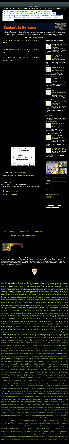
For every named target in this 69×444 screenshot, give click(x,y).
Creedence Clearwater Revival (19, 307)
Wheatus (59, 404)
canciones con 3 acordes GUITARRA (11, 11)
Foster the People (48, 383)
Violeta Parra (8, 313)
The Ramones (21, 402)
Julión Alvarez (8, 292)
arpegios (21, 286)
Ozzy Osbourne (51, 396)
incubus (37, 418)
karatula (24, 423)
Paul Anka (24, 398)
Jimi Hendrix (4, 320)
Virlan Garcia (49, 307)
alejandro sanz (46, 286)
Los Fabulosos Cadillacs (40, 312)
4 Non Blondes (52, 343)
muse (39, 292)
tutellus (47, 437)
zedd (11, 371)
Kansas (9, 390)
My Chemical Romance (15, 329)
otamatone (3, 431)
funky (30, 361)
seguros (50, 434)
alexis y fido (31, 406)
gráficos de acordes (37, 17)
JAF (5, 386)
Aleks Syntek (65, 343)
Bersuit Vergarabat (63, 326)
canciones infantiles (32, 286)
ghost (14, 315)
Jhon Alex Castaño (44, 386)
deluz (38, 414)
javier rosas (45, 420)
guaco (51, 361)
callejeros (66, 331)
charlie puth (9, 332)
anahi (6, 355)
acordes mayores (13, 331)
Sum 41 (48, 401)
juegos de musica (56, 297)
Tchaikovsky (55, 401)
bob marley (11, 294)
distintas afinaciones (57, 414)
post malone (56, 431)
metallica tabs (27, 366)
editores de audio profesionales (61, 332)
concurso (7, 321)
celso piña (56, 356)
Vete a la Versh (20, 404)
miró (48, 428)
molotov (44, 339)
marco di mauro (30, 426)
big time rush (24, 409)
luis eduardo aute (47, 364)
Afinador (32, 297)
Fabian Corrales (19, 383)
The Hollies (12, 402)
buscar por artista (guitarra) (56, 15)
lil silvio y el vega (25, 425)
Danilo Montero (51, 380)
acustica (14, 406)
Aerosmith (31, 326)
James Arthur (19, 386)
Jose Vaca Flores (29, 388)
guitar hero (64, 417)
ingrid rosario (42, 418)
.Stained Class (35, 372)
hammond (6, 418)
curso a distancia (16, 332)
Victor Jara (42, 307)
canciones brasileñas (11, 410)
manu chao (41, 337)
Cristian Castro (19, 327)
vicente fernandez (31, 289)
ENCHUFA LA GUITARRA (34, 6)
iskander (18, 420)
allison (10, 304)
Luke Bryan (36, 393)
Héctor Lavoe (40, 385)
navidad (3, 289)
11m (50, 372)
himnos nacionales (15, 418)
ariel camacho (14, 286)
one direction (40, 288)
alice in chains (44, 406)
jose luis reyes (42, 422)
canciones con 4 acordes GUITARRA (27, 11)
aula (48, 407)
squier (42, 436)
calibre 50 (19, 292)
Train (67, 329)
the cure (17, 369)
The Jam (16, 402)
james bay (41, 420)
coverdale (60, 412)
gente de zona (34, 361)
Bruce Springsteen (22, 377)
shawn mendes (23, 297)
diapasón (51, 414)
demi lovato (14, 359)
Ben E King (14, 345)
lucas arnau (41, 364)
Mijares (64, 394)
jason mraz (28, 315)
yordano (5, 441)
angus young (59, 307)
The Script (27, 402)
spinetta (39, 436)
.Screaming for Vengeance (26, 343)
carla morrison (47, 304)
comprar (42, 412)
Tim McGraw (65, 351)
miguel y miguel (32, 339)
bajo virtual (63, 407)
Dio (46, 345)
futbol (44, 334)
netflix (60, 366)
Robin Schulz (19, 351)
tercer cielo (57, 436)
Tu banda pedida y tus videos (58, 402)
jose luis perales (51, 363)
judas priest (41, 291)
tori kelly (15, 342)
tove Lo (31, 437)
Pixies (67, 350)
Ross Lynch (57, 399)
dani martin (22, 332)
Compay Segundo (15, 380)
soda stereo (12, 289)
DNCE (24, 327)
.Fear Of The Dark (53, 316)
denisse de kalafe (20, 359)
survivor (45, 436)
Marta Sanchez (34, 394)
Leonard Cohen (55, 390)
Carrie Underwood (9, 378)
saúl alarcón (30, 434)
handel (9, 418)
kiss (55, 315)
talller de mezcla (57, 340)
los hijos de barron (21, 337)
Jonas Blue (3, 388)
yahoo (60, 369)
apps (34, 407)
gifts (26, 417)
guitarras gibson (4, 335)
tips (21, 437)
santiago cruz (38, 340)
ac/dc (53, 284)
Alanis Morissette (58, 343)
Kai (7, 390)
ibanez (17, 335)
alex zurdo (27, 406)
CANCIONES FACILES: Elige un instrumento (40, 15)
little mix (35, 425)
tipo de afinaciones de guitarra (14, 437)
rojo (26, 340)
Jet (32, 347)
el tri (12, 315)
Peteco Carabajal (51, 398)
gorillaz (45, 361)
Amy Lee (54, 374)
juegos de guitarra (58, 308)
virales (17, 439)
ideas (29, 418)
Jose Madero (23, 388)
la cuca (61, 363)
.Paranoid (14, 318)
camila (15, 294)
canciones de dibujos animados (55, 288)
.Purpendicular (6, 343)
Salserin (14, 401)
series (11, 288)
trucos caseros (43, 437)
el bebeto (9, 315)
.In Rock (66, 371)
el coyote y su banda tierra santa (50, 359)
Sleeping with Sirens (29, 401)
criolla (2, 414)
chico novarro (13, 358)
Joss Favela (46, 347)
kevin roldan (43, 335)
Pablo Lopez (59, 396)
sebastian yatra (49, 324)
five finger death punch (59, 415)
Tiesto (35, 402)
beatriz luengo (45, 355)
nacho (49, 366)
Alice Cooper (3, 345)
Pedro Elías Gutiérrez (37, 398)
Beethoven (46, 318)
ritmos (7, 289)
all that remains (50, 406)
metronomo (10, 339)
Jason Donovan (37, 386)
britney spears (46, 409)
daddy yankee (65, 313)
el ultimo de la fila (5, 334)
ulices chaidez (39, 316)
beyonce (19, 409)
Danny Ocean (57, 380)
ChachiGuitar (30, 378)
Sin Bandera (29, 294)
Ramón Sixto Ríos (16, 399)
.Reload (11, 343)
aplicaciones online (21, 355)
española (37, 415)
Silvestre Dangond (26, 351)
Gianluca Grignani (13, 347)
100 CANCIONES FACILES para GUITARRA (46, 13)
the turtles (27, 369)
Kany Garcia (13, 390)
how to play (21, 418)
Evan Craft (8, 383)
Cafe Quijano (48, 377)
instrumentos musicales (24, 335)
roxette (66, 433)
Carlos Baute (4, 327)
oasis (42, 292)
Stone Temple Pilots (43, 401)
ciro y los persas (32, 358)
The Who (31, 402)
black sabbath (4, 297)
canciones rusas (20, 410)
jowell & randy (56, 422)
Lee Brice (47, 390)
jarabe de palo (50, 308)
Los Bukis (6, 329)
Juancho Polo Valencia (56, 388)
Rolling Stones (59, 300)
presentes (61, 431)
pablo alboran (39, 289)
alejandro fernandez (9, 296)
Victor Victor (39, 404)
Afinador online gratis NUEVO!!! (19, 17)
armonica (19, 320)
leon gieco (21, 364)
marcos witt (55, 337)
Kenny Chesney (20, 348)
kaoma (17, 423)
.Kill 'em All (15, 326)
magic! (61, 364)
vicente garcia (40, 369)
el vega (13, 415)
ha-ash (18, 297)
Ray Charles (22, 399)
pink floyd (14, 291)
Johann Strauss (60, 386)
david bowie (30, 414)
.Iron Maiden (60, 316)
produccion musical (15, 324)
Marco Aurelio (20, 394)
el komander (59, 304)
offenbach (48, 429)
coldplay (34, 294)
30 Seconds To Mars (56, 372)
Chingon (50, 378)
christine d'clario (59, 320)
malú (13, 426)
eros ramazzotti (18, 334)
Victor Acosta (33, 404)
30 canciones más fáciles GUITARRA (28, 13)
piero (35, 367)
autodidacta (65, 307)
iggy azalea (18, 363)
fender (64, 304)
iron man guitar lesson (11, 420)
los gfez (14, 337)
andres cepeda (21, 291)
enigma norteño (12, 361)
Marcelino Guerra (13, 394)
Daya (67, 380)
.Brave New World (26, 371)
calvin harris (61, 409)
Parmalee (20, 398)
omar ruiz (63, 429)
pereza (2, 340)
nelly (24, 429)
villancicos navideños (31, 291)
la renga (62, 335)
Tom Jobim (38, 402)
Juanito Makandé (64, 388)
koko (56, 363)
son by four (35, 436)
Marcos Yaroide (27, 394)
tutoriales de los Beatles (19, 172)
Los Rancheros (50, 391)
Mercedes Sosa (44, 350)
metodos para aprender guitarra (38, 428)
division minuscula (21, 321)
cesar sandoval (60, 410)
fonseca (50, 297)
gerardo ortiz (28, 292)
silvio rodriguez (62, 310)
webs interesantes (31, 439)
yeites (2, 441)
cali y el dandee (42, 320)
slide (49, 340)
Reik (45, 288)
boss (31, 409)
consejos (50, 412)
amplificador (20, 313)
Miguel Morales (59, 394)
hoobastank (10, 363)
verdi (54, 437)
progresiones (16, 340)
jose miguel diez (48, 422)
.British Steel (47, 342)
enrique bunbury (10, 302)
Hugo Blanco (20, 347)
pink (10, 324)
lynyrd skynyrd (57, 364)
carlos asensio (32, 410)
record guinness (21, 433)
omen (67, 429)
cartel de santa (50, 356)
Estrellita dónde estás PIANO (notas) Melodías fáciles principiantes (58, 46)
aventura (3, 308)
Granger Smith (13, 385)
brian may (10, 356)
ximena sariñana (61, 439)
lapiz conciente (9, 425)
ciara (28, 358)
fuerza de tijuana (7, 417)
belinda (11, 409)
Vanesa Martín (13, 404)
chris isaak (18, 358)
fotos (43, 321)
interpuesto (52, 418)
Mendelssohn (46, 394)
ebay (5, 415)
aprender (16, 284)
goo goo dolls (35, 417)
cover (67, 358)
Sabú (12, 401)
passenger (21, 431)
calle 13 (48, 320)
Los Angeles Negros (47, 348)
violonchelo (7, 312)
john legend (32, 335)
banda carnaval (31, 320)
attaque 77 (35, 355)
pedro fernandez (27, 431)
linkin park (7, 300)
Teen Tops (60, 401)
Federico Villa (26, 383)
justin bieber (56, 291)
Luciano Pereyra (13, 393)
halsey (2, 418)
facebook (49, 415)
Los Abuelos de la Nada (16, 391)
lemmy (16, 425)
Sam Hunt (19, 401)
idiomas (60, 321)
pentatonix (33, 431)
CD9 (44, 377)
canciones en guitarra (39, 356)
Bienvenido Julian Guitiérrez (48, 375)
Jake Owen (13, 386)
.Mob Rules (15, 372)
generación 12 (22, 417)
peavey (21, 367)
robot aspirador (49, 193)
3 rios (47, 343)
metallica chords (64, 426)
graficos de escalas (47, 17)
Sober (34, 401)
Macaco (26, 350)
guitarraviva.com (4, 363)
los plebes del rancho (56, 294)
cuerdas (16, 414)
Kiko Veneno (31, 390)
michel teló (33, 366)
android (14, 407)
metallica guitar (4, 428)
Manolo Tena (62, 393)
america (2, 355)
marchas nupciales (23, 426)
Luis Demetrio (25, 393)
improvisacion (33, 418)
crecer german (65, 412)
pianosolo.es (49, 183)
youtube (66, 369)
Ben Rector (40, 375)
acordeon (10, 406)
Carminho (3, 378)
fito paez (26, 334)
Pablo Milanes (65, 396)
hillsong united (12, 335)
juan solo (61, 422)
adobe (17, 406)
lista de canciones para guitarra (17, 175)
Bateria (3, 288)
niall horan (27, 429)
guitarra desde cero (57, 17)
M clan (45, 393)
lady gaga (8, 310)
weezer (57, 369)
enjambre (12, 334)
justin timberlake (23, 323)
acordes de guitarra (11, 186)
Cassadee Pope (16, 378)
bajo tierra (58, 407)
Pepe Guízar (45, 398)
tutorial (7, 326)
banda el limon (40, 304)
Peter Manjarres (58, 398)
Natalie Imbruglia (27, 396)
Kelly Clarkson (25, 390)
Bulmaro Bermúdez (36, 377)
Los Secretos (63, 391)
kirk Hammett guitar (45, 423)
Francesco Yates (55, 383)
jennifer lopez (65, 420)
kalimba (28, 323)
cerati (18, 294)
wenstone (37, 439)
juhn (64, 422)
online (59, 339)
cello (52, 410)
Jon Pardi (66, 386)
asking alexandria (29, 355)
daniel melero (21, 414)
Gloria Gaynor (4, 385)
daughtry (26, 414)
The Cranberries (48, 351)
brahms (33, 409)
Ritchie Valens (49, 329)
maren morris (43, 310)
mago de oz (57, 323)
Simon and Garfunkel (34, 351)
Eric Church (62, 382)
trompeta (38, 437)
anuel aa (30, 407)
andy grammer (19, 407)
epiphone (30, 415)
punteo (28, 324)
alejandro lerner (21, 331)
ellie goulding (60, 359)
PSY (38, 329)
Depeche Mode (36, 327)
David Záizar (63, 380)
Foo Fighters (27, 299)
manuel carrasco (64, 323)
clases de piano (5, 284)
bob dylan (61, 331)
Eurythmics (3, 383)
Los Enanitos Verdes (54, 296)
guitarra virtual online (63, 334)
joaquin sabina (34, 315)
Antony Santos (14, 375)
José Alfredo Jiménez (44, 296)
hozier (14, 363)
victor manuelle (7, 439)
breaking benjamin (39, 409)
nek (58, 366)
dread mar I (3, 315)
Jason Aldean (30, 386)
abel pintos (14, 292)
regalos (37, 433)
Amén (65, 374)
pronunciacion (23, 324)
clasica (39, 412)
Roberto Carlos (56, 329)
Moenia (10, 396)
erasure (33, 415)
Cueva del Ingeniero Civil (52, 185)
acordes (54, 307)
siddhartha (52, 367)
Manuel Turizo (7, 394)
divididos (39, 332)
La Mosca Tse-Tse (30, 348)
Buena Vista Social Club (34, 345)
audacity (45, 407)
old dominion (53, 429)
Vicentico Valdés (27, 404)
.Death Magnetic (36, 371)
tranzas (19, 342)
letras (49, 283)
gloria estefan (29, 417)
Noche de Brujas (44, 396)
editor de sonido (49, 332)
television (45, 302)
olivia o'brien (58, 429)
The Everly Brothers (5, 402)
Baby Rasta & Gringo (24, 375)
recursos (29, 17)
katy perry (52, 315)
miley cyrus (21, 316)
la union (64, 363)
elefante (39, 297)
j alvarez (32, 420)
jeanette (54, 420)
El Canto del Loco (50, 345)
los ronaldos (35, 364)
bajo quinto (53, 407)
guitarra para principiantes (30, 288)
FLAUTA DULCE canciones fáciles (22, 15)
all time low (56, 406)
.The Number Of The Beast (32, 318)
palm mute (13, 431)
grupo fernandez (52, 417)
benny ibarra (50, 355)
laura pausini (12, 364)
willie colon (47, 439)
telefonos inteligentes (11, 369)
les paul (25, 364)
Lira (5, 391)
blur (57, 331)
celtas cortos (61, 356)
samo (34, 340)
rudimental (3, 434)
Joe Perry (55, 386)
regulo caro (30, 300)
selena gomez (55, 310)
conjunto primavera (56, 358)
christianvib (64, 283)
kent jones (31, 423)
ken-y (27, 423)
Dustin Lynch (38, 382)
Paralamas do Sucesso (12, 398)
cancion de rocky (22, 356)
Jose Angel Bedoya (16, 388)
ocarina (40, 429)
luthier (52, 364)
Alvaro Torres (49, 374)
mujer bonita (3, 429)
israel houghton (23, 420)
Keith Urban (7, 348)
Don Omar (65, 318)
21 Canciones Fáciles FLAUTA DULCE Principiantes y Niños (56, 57)
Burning (41, 377)
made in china (9, 426)
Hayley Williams (30, 385)
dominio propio (65, 414)
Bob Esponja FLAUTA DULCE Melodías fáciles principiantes (57, 137)
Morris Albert (21, 396)
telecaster (53, 436)
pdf (51, 310)
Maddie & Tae (50, 393)
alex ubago (14, 320)
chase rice (66, 410)
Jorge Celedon (9, 388)
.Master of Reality (8, 318)
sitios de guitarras (22, 436)
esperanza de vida (43, 415)
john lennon (21, 296)
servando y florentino (7, 436)
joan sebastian (34, 292)
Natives (32, 396)
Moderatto (6, 396)
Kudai (25, 348)
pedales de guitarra (22, 300)
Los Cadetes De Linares (57, 348)
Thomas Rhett (59, 351)
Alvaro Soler (9, 345)
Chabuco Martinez (23, 378)
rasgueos (46, 292)
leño (19, 425)
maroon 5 (12, 300)
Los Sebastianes (56, 391)
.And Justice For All (40, 342)
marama (37, 305)
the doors (3, 326)
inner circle (47, 418)
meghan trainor (21, 366)
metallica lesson (11, 428)
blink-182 (7, 308)
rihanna (41, 302)
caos (46, 356)
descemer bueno (42, 414)
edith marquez (9, 415)
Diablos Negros (4, 382)
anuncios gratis (15, 304)
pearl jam (17, 367)
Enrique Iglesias (64, 292)
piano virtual (49, 305)
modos (46, 366)
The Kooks (54, 351)
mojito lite (56, 428)
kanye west (13, 423)
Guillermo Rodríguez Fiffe (21, 385)
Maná (9, 286)
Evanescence (57, 345)
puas (37, 367)
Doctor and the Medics (31, 382)
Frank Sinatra (7, 347)
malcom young (4, 366)
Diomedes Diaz (23, 382)
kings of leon (49, 335)
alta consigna (61, 406)
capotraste (3, 332)
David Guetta (29, 327)
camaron (66, 409)
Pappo (6, 398)
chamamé (8, 358)
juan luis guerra (46, 315)
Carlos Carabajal (58, 377)
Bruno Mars (14, 299)
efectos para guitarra (55, 299)
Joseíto (34, 388)
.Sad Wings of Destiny (27, 372)
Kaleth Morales (30, 312)
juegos (14, 305)
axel (67, 296)
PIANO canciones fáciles (8, 15)
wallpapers (36, 296)
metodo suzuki (29, 428)
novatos (48, 310)
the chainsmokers (64, 324)
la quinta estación (56, 335)
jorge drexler (39, 363)
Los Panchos (9, 350)
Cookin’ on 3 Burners (23, 380)
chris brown (53, 320)
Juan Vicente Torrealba (41, 388)
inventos (4, 420)
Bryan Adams (29, 377)
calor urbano (56, 409)
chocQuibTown (4, 412)
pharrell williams (38, 431)
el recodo (14, 297)
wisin (47, 300)
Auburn (18, 375)
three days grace (42, 300)
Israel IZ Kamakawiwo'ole (56, 385)
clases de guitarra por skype (23, 412)
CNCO (35, 297)
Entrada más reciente (9, 231)
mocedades (52, 428)
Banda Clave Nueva (33, 375)
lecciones (17, 364)
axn (50, 407)
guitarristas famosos (48, 321)
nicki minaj (64, 366)
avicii (24, 313)
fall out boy (24, 361)
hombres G (18, 315)
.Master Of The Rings (8, 372)
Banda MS (39, 286)
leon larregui (14, 310)
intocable (24, 315)
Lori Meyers (8, 391)
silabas (16, 436)
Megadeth (32, 299)
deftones (35, 414)
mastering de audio (63, 337)
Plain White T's (65, 398)
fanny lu (52, 415)
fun (27, 361)
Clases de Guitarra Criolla (61, 284)
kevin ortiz (37, 335)
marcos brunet (36, 426)
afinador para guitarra (63, 353)
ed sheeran (9, 291)
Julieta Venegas (62, 347)
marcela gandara (48, 337)
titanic (24, 437)
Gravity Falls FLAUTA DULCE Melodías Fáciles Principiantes (58, 103)
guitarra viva (44, 284)
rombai (63, 433)
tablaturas (44, 283)
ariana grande (34, 304)
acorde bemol (19, 353)
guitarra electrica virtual (57, 361)
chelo (46, 313)
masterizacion (4, 339)
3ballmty (62, 372)
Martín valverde (37, 350)
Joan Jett (41, 347)
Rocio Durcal (44, 399)
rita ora (54, 433)
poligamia (49, 431)
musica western (17, 429)
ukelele (49, 302)
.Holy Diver (62, 371)
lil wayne (31, 425)
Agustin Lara (12, 374)
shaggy (13, 436)
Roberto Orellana (32, 399)
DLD (67, 294)
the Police (64, 436)
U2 (37, 291)
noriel (38, 429)
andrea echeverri (8, 407)
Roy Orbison (62, 399)
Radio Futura (9, 351)
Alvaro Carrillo (43, 374)
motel (60, 428)
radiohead (32, 324)
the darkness (22, 369)
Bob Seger (10, 377)
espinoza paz (42, 294)
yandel (10, 326)
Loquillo (41, 348)
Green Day (20, 288)
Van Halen (7, 404)
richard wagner (42, 433)
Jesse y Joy (19, 289)
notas (53, 292)
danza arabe (49, 196)
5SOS (10, 299)
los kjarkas (55, 425)
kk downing (56, 423)
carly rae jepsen (47, 410)
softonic (52, 340)
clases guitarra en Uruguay (42, 358)
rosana (25, 316)
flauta (6, 286)
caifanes (16, 296)
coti (37, 294)
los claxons (36, 302)
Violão (55, 404)
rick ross (47, 433)
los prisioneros (29, 337)
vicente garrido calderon (60, 437)
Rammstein (14, 351)
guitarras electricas (8, 305)
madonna (36, 337)
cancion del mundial (30, 356)
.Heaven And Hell (47, 371)
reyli (36, 324)
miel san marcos (17, 339)
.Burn (32, 371)
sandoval (44, 367)
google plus (46, 417)
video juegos (57, 292)
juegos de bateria (15, 323)
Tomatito (43, 402)
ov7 (62, 339)
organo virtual (13, 367)
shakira (31, 296)
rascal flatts (8, 433)
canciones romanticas (40, 313)
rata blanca (13, 433)
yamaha (66, 439)
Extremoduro (13, 383)
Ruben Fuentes (7, 401)
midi (46, 428)
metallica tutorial (17, 428)
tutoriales (65, 288)
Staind (37, 401)
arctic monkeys (46, 299)
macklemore (3, 426)
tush (36, 369)
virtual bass (21, 439)
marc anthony (36, 310)
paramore (66, 339)
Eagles (48, 327)
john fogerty (33, 363)
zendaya (9, 441)
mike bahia (39, 339)
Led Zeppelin (64, 302)
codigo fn (50, 358)
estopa (61, 299)
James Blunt (24, 386)
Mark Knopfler (31, 350)
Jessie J (30, 347)
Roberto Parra (39, 399)
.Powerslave (25, 326)
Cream (36, 380)
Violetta (52, 404)
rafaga (4, 433)
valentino (51, 437)
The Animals (65, 401)
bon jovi (37, 320)
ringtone (51, 433)
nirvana (50, 284)
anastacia (3, 407)
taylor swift (35, 300)
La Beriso (36, 390)
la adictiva (26, 305)
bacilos (48, 331)
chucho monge (24, 358)
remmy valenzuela (56, 305)
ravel (17, 433)
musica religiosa (4, 324)
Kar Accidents (19, 390)
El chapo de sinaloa (50, 382)
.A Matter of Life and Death (17, 371)
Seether (22, 401)
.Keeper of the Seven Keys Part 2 (57, 342)
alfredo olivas (37, 406)
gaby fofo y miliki (15, 417)
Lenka (50, 390)
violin (50, 369)
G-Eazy (60, 383)
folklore (23, 292)
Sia (10, 320)
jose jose (40, 315)
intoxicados (57, 418)
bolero (28, 409)
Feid (65, 345)
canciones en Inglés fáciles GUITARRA (11, 13)
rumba (7, 434)
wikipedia (53, 302)
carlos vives (53, 304)
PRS (55, 396)
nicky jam (66, 291)
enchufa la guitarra (24, 415)
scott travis (39, 434)
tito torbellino (32, 369)
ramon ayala (22, 340)
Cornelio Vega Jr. (11, 327)
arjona (2, 286)
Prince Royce (62, 296)
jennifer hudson (59, 420)
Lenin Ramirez (37, 348)
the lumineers (65, 340)
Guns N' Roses (52, 300)
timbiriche (6, 437)
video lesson (46, 369)
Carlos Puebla (65, 377)
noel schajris (55, 339)
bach (27, 313)
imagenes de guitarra (29, 302)
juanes (24, 289)
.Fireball (41, 371)
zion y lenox (33, 342)
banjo (67, 407)
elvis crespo (17, 415)
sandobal (40, 367)
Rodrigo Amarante (51, 399)
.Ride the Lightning (17, 343)
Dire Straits (29, 307)
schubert (35, 434)
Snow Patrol (41, 351)
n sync (21, 429)
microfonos (37, 366)
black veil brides (4, 356)
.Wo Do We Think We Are (43, 372)
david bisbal (4, 302)
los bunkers (31, 305)
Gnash (8, 385)
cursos (10, 321)
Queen (2, 296)
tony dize (27, 437)
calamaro (10, 297)
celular (55, 410)
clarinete (15, 412)
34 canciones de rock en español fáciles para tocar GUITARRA (57, 125)
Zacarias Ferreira (4, 406)
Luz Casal (41, 393)
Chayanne (58, 302)
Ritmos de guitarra (7, 17)
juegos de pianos (20, 305)
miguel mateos (25, 339)
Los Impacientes (43, 391)
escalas (39, 321)
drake (2, 415)
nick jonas (32, 429)
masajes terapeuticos (56, 426)
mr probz (66, 428)
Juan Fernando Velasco (54, 347)
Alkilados (35, 326)
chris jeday (9, 412)
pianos (61, 297)
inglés (63, 321)
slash (56, 367)
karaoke (20, 423)
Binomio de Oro (57, 375)
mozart (62, 428)
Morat (8, 320)
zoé (45, 291)
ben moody (15, 409)
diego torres (34, 332)
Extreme (62, 345)
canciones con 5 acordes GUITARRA (44, 11)
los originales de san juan (62, 425)
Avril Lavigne (56, 326)
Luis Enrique (21, 350)
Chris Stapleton (55, 378)
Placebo (2, 351)
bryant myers (15, 356)
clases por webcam (34, 412)
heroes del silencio (19, 302)
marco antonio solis (9, 316)
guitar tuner (55, 334)
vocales (25, 439)
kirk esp (51, 423)
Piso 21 (41, 329)
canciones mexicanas (56, 286)
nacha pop (49, 339)
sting (63, 367)
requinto (20, 284)
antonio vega (28, 331)
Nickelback (63, 350)
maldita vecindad (10, 366)
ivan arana (28, 420)
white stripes (27, 342)
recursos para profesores (30, 433)
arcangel (34, 331)
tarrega (49, 436)
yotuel (63, 369)
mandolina (17, 426)
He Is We (36, 385)
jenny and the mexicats (6, 422)
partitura (3, 292)
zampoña (3, 371)
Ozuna (36, 299)
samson (14, 434)
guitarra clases (56, 283)
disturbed (33, 359)
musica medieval (9, 429)
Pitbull (66, 312)
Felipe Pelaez (32, 383)
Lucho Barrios (15, 350)
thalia (61, 436)
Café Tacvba (20, 299)
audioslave (39, 355)
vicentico (10, 307)
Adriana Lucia (7, 374)
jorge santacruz (35, 422)
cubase (13, 414)
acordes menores (33, 353)
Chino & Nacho (59, 318)
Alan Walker (18, 374)
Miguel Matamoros (51, 350)
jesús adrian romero (27, 422)
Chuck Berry (42, 345)
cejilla (22, 186)
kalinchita (8, 423)
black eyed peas (64, 355)
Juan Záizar (48, 388)
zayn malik (7, 371)
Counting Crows (31, 380)
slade (27, 436)
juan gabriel (48, 294)
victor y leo (13, 439)
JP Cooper (9, 386)
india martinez (24, 363)
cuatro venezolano (7, 414)
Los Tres (48, 312)
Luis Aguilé (19, 393)
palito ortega (8, 431)
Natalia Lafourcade (25, 329)
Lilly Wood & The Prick (63, 390)
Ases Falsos (41, 326)
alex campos (14, 313)
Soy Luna (40, 299)
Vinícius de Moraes (46, 404)
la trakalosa (36, 323)
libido (18, 310)
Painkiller (3, 398)
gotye (48, 361)
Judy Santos (3, 390)
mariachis (16, 316)
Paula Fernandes (29, 398)
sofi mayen (30, 436)
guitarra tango (65, 361)
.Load (2, 372)
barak (2, 409)
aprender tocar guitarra (25, 304)
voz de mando (45, 316)
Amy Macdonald (60, 374)
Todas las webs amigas (51, 200)
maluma (61, 291)
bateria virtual (31, 313)
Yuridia (14, 353)
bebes (8, 409)
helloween (56, 321)
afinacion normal (55, 353)
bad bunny (53, 331)
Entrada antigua (38, 231)
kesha (35, 423)
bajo (40, 284)
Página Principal (24, 231)
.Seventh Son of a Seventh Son (39, 343)
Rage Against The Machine (6, 399)
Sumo (52, 401)
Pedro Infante (61, 312)
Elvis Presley (57, 382)
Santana (3, 313)
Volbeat (2, 353)
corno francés (54, 412)
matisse (16, 300)
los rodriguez (48, 323)
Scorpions (63, 329)
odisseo (44, 429)
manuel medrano (28, 310)
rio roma (64, 294)
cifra (13, 412)
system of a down (31, 316)
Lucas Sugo (7, 393)
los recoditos (42, 323)
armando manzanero (39, 407)
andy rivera (9, 355)
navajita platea (54, 366)
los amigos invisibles (41, 425)
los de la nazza (49, 425)
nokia (35, 429)
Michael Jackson (54, 312)
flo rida (34, 334)
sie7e (46, 340)
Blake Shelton (20, 345)
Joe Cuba (50, 386)
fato (23, 334)
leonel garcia (63, 315)
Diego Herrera (10, 382)
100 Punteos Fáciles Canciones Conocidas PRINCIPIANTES (57, 80)
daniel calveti (28, 332)
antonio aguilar (25, 407)
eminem (65, 359)
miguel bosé (42, 366)
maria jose (42, 426)
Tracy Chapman (48, 402)
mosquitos (48, 197)
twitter (22, 342)
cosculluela (22, 308)
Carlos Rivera (53, 318)
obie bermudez (7, 367)
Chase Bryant (45, 378)
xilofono (55, 439)
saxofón (26, 434)
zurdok (12, 441)
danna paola (3, 359)
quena (64, 431)
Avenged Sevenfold (48, 326)
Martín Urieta (40, 394)
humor (26, 418)
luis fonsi (22, 310)
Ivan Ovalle (63, 385)
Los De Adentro (36, 391)
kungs (60, 423)
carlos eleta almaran (39, 410)
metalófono (23, 428)
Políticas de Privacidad (8, 19)
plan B (6, 340)
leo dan (58, 315)
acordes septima (40, 353)
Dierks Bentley (17, 382)
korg (58, 363)
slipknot (5, 307)
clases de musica (52, 313)
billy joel (55, 355)
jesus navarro (14, 422)
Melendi (15, 288)
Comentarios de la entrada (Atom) (26, 235)
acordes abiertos (25, 353)
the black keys (56, 324)
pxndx (64, 297)
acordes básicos (5, 331)
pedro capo (25, 367)
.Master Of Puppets (15, 312)
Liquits (2, 391)
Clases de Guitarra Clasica (51, 289)
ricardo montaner (41, 324)
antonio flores (14, 355)
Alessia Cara (31, 374)
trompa (34, 437)
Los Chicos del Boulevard (27, 391)
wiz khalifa (51, 439)
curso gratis (58, 313)
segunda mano (45, 434)
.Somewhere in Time (21, 318)
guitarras (37, 308)
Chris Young (61, 378)
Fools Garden (41, 383)
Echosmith (43, 382)
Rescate (26, 399)
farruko (26, 308)
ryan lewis (11, 434)
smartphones (59, 367)
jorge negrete (45, 363)
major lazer (65, 364)
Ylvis (12, 353)
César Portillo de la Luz (43, 380)
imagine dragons (43, 308)
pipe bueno (44, 431)
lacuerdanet (3, 425)
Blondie (62, 375)
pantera (17, 431)
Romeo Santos (4, 294)
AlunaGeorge (37, 374)
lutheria (52, 323)
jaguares (29, 363)
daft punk (14, 321)
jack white (37, 420)
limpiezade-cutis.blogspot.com (53, 194)
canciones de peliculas (28, 284)
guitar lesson (49, 334)
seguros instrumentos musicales (58, 434)
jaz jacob (50, 420)
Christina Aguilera (7, 380)
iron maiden (65, 286)
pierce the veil (30, 367)
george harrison (40, 361)
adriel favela (21, 406)
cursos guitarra (49, 291)
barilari (5, 409)
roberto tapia (59, 433)
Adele (28, 297)
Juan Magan (59, 327)
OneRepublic (33, 329)
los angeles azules (7, 337)
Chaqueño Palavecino (37, 378)
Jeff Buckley (53, 327)
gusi (67, 417)
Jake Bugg (26, 347)
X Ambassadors (7, 353)
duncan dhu (40, 359)
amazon (66, 406)
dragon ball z (29, 321)
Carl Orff (53, 377)
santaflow (48, 367)
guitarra (11, 284)
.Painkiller (20, 372)
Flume (36, 383)
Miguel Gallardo (52, 394)
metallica (7, 288)
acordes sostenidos (48, 353)
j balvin (50, 292)
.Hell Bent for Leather (55, 371)
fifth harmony (32, 308)
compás (46, 412)
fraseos (2, 417)
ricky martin (63, 305)
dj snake (44, 332)
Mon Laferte (57, 350)
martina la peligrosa (48, 426)
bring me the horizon (14, 308)
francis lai (66, 415)
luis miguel (26, 296)
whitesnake (42, 439)
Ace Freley (41, 318)
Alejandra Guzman (25, 374)
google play (41, 417)
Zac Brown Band (64, 404)
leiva (13, 425)
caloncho (51, 409)
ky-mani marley (65, 423)
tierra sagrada (9, 342)
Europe (66, 382)
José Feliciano (23, 312)
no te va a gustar (42, 305)
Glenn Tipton (65, 383)
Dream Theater (43, 327)
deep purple (23, 294)
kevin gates (38, 423)
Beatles (19, 186)
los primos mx (30, 364)
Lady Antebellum (41, 390)
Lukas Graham (31, 393)
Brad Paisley (15, 377)
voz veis (53, 369)
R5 (5, 351)
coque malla (62, 358)
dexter (48, 414)
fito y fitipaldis (45, 297)
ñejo (15, 441)
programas (10, 340)
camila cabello (4, 410)
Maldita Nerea (56, 393)
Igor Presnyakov (47, 385)
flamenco (30, 334)
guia (60, 417)
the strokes (3, 342)
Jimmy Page (36, 347)
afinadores (65, 300)
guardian (57, 417)
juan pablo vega (7, 323)
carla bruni (26, 410)
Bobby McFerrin (26, 345)
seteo (43, 340)
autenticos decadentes (41, 331)
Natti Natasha (37, 396)
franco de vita (40, 334)
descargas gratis (28, 359)
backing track (25, 320)
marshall (16, 366)
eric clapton (34, 321)
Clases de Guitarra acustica (32, 186)
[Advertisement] (22, 73)
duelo (37, 359)
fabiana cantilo (19, 361)
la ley (32, 323)
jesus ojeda (20, 422)
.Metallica (20, 326)
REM (44, 329)
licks (21, 425)
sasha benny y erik (20, 434)
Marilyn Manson (36, 307)
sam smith (29, 340)
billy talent (59, 355)
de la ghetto (9, 359)
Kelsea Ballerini (13, 348)
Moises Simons (15, 396)
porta (52, 431)
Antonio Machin (7, 375)
